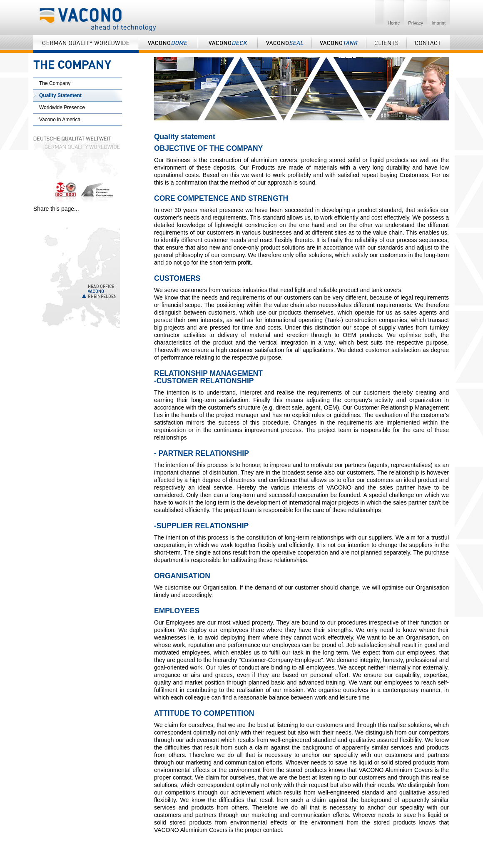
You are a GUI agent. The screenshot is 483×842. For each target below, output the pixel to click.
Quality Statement (60, 95)
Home (394, 22)
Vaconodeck (227, 44)
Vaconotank (338, 44)
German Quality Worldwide (86, 44)
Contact (428, 44)
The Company (54, 83)
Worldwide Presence (62, 107)
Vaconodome (168, 44)
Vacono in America (59, 119)
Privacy (415, 22)
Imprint (438, 22)
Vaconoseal (284, 44)
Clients (386, 44)
